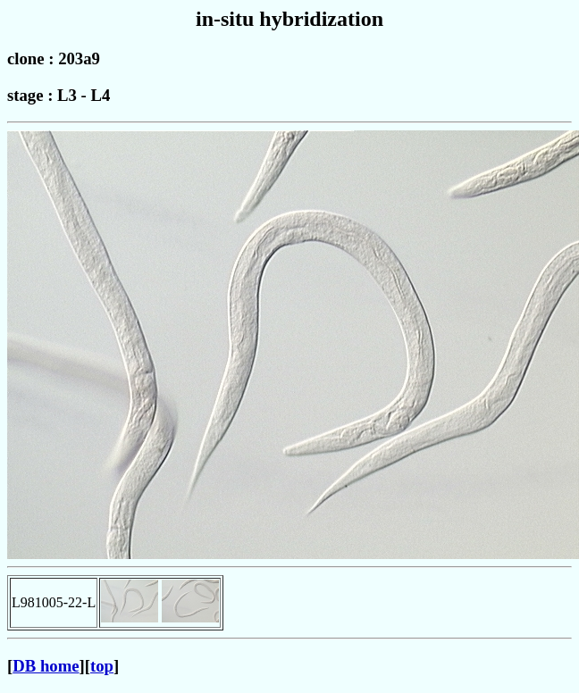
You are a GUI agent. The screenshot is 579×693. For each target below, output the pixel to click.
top (101, 665)
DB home (46, 665)
